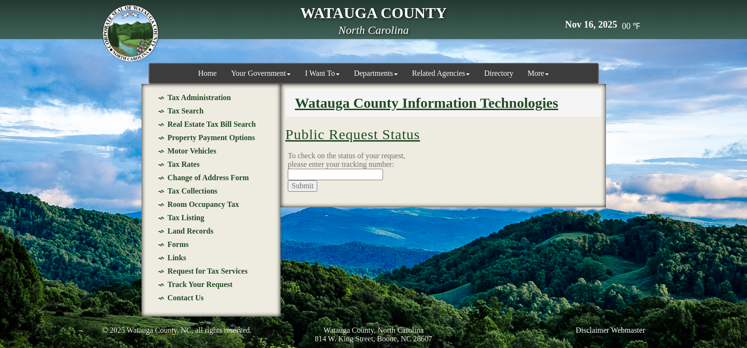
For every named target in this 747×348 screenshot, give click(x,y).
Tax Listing (186, 218)
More (538, 73)
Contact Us (186, 298)
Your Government (261, 73)
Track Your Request (200, 284)
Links (177, 258)
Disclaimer (592, 330)
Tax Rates (184, 164)
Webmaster (628, 330)
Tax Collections (193, 191)
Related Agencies (441, 73)
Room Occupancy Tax (203, 204)
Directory (498, 73)
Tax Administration (199, 97)
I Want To (322, 73)
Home (207, 73)
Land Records (190, 231)
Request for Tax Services (208, 271)
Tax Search (186, 111)
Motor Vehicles (192, 151)
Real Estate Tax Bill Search (212, 124)
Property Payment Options (211, 137)
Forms (178, 244)
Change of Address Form (208, 178)
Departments (376, 73)
